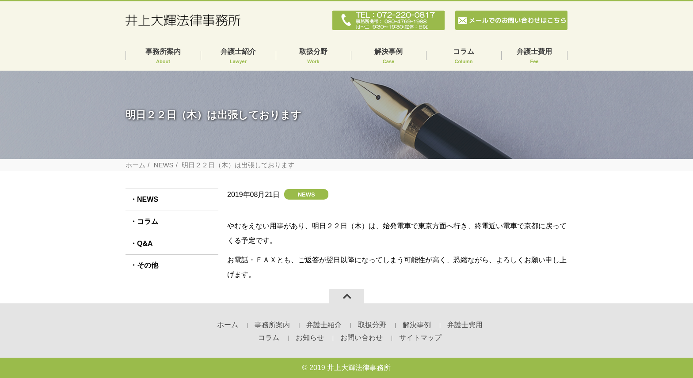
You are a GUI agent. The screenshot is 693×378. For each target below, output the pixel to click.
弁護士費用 (534, 56)
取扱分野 (313, 56)
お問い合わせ (361, 337)
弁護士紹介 (238, 56)
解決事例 (388, 56)
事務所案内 (163, 56)
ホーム (135, 165)
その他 (147, 265)
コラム (463, 56)
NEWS (164, 165)
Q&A (145, 243)
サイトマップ (420, 337)
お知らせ (310, 337)
